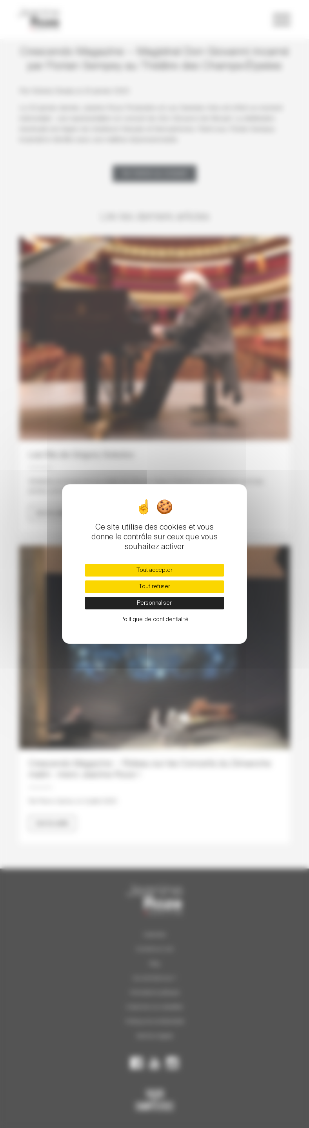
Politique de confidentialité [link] (154, 619)
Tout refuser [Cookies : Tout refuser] (154, 586)
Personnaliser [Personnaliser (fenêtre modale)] (154, 603)
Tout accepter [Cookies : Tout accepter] (154, 570)
